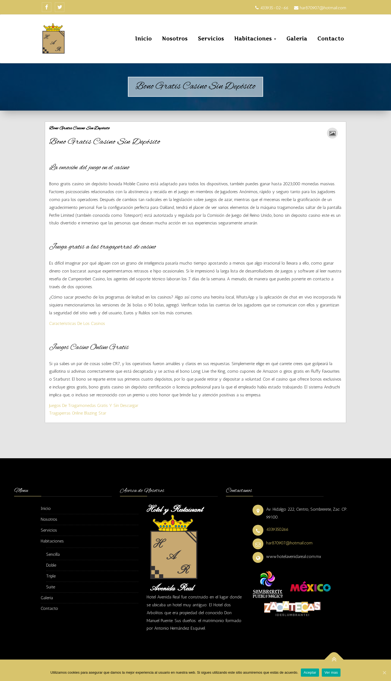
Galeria (296, 39)
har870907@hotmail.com (289, 542)
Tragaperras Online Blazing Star (77, 413)
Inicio (143, 39)
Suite (50, 586)
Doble (51, 565)
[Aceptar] (384, 672)
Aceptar (310, 672)
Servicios (211, 39)
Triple (51, 576)
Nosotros (175, 39)
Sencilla (53, 554)
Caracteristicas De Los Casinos (77, 323)
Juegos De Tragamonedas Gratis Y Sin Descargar (93, 405)
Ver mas (331, 672)
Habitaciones (255, 39)
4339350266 (277, 529)
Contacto (330, 39)
